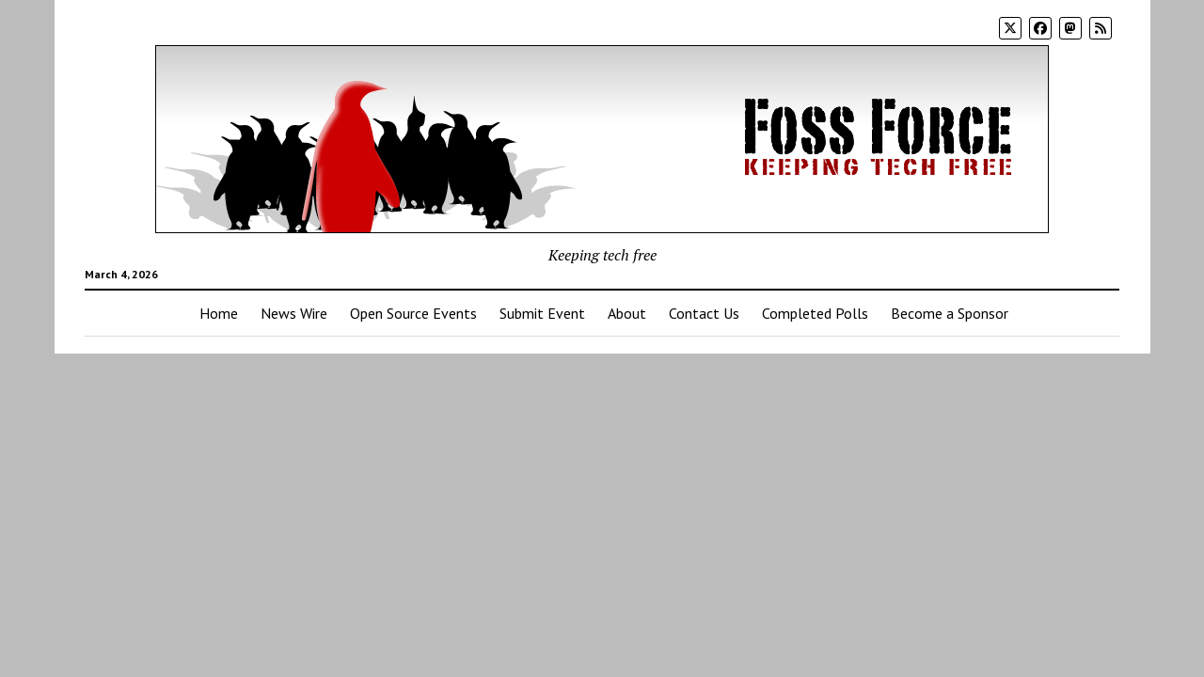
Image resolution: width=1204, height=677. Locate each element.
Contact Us (704, 313)
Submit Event (542, 313)
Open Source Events (413, 313)
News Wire (294, 313)
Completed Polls (815, 313)
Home (218, 313)
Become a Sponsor (949, 313)
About (627, 313)
